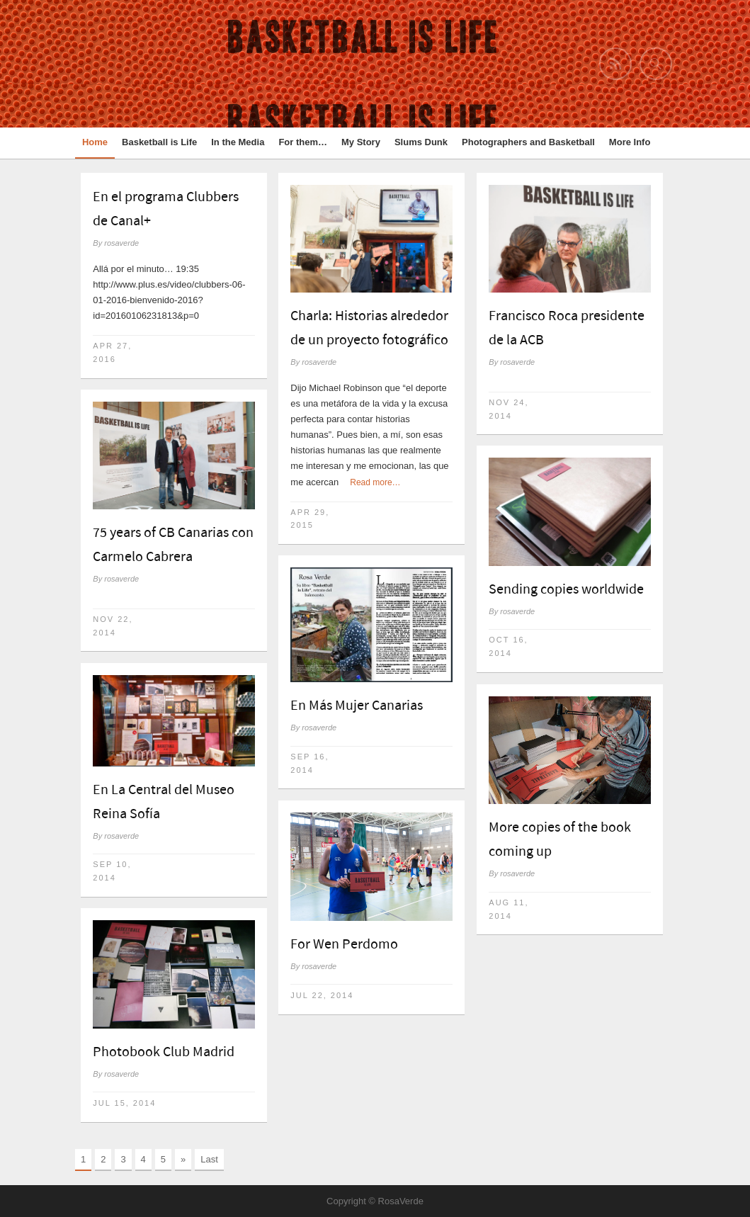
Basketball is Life (159, 142)
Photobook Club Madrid (163, 1052)
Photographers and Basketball (528, 142)
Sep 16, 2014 (309, 763)
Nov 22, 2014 (112, 626)
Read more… (375, 482)
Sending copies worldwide (566, 589)
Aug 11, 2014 (508, 909)
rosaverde (121, 243)
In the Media (237, 142)
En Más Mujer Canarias (356, 705)
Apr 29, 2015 (309, 519)
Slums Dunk (421, 142)
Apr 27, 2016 (112, 352)
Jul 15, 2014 (124, 1103)
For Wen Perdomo (344, 944)
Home (95, 142)
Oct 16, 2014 (508, 646)
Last (209, 1159)
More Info (630, 142)
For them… (302, 142)
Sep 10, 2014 (112, 871)
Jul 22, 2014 (321, 995)
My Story (360, 142)
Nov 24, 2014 (508, 409)
